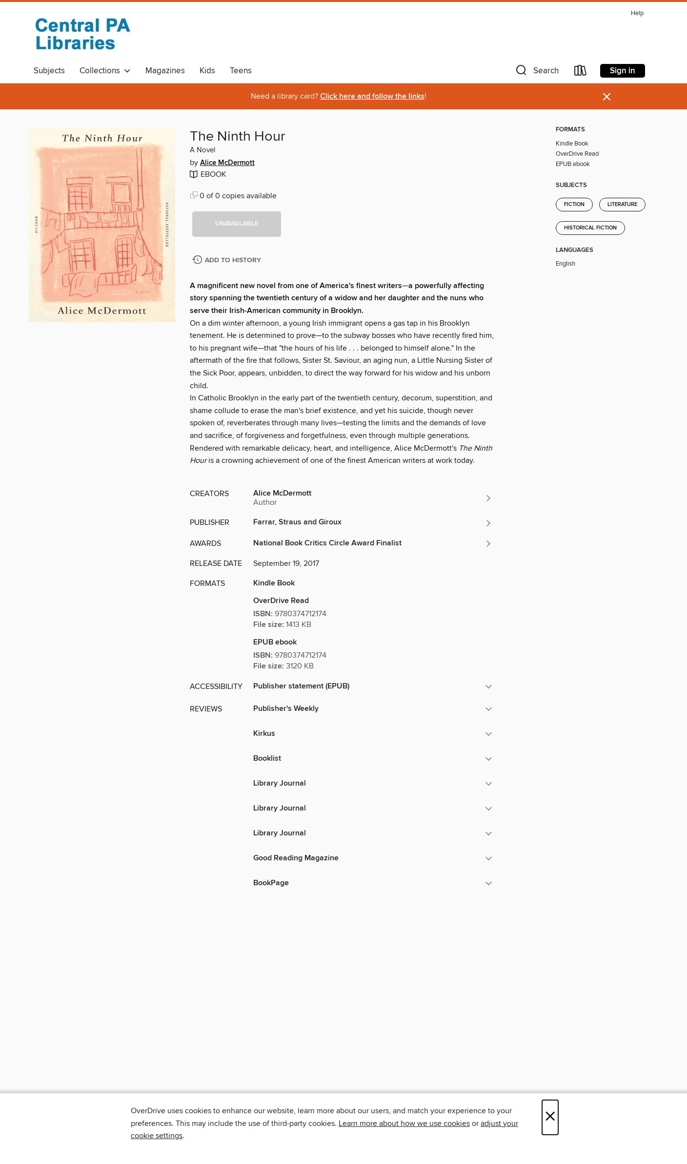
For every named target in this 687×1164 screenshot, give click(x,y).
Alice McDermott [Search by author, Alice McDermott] (227, 163)
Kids (207, 70)
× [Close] (550, 1117)
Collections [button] (105, 70)
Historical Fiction (590, 228)
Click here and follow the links (372, 96)
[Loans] (580, 72)
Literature (622, 204)
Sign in (622, 70)
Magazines (165, 70)
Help (637, 13)
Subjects (49, 70)
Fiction (574, 204)
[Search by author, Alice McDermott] (372, 498)
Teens (241, 70)
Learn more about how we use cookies (404, 1123)
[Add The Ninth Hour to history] (227, 260)
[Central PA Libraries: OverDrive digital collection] (82, 33)
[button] (536, 72)
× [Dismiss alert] (607, 97)
